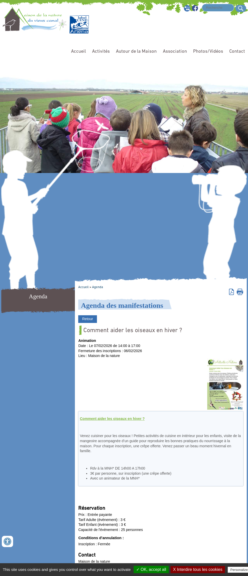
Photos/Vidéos (208, 51)
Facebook (195, 8)
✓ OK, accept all (151, 569)
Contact (237, 51)
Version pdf (232, 291)
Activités (101, 51)
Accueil (78, 51)
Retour (87, 319)
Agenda (97, 287)
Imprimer (239, 291)
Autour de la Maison (136, 51)
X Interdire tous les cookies (197, 569)
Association (175, 51)
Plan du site (187, 8)
